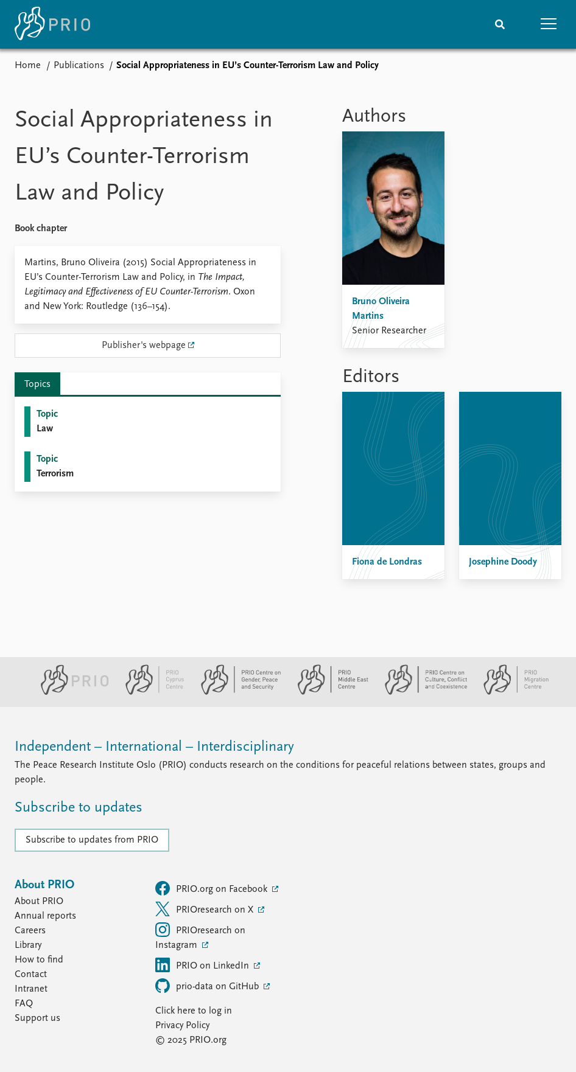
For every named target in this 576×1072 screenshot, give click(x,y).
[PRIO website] (69, 692)
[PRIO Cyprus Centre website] (150, 692)
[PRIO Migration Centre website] (509, 692)
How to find (39, 960)
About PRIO (39, 902)
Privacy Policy (182, 1026)
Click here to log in (193, 1011)
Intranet (31, 989)
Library (28, 945)
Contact (31, 975)
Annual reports (45, 916)
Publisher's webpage (144, 345)
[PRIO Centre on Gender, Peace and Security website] (236, 692)
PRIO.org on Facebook (212, 888)
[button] (548, 24)
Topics (37, 384)
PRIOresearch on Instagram (200, 936)
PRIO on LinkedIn (203, 965)
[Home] (52, 24)
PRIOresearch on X (205, 909)
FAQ (24, 1004)
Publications (79, 66)
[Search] (500, 24)
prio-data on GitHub (208, 985)
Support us (37, 1018)
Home (28, 66)
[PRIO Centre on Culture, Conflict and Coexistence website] (421, 692)
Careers (30, 931)
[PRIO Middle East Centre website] (327, 692)
